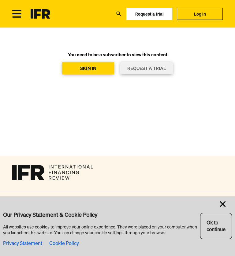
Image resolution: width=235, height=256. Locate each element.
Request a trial (149, 14)
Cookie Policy (64, 243)
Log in (200, 14)
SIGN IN (88, 68)
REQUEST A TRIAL (146, 68)
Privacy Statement (22, 243)
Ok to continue (216, 226)
